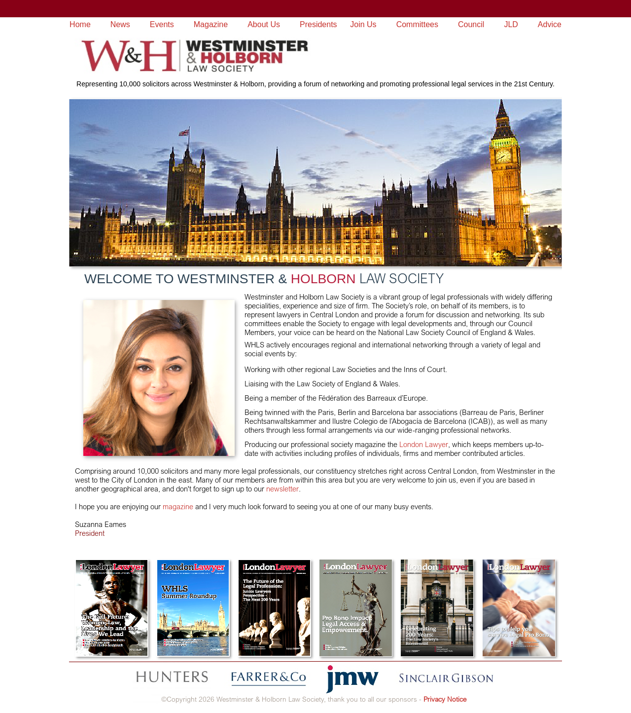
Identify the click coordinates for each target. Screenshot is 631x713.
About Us (263, 24)
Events (162, 24)
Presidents (318, 24)
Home (80, 24)
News (120, 24)
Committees (417, 24)
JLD (511, 24)
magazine (178, 506)
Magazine (211, 24)
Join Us (363, 24)
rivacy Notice (446, 699)
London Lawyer (422, 444)
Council (471, 24)
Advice (549, 24)
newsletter (282, 489)
